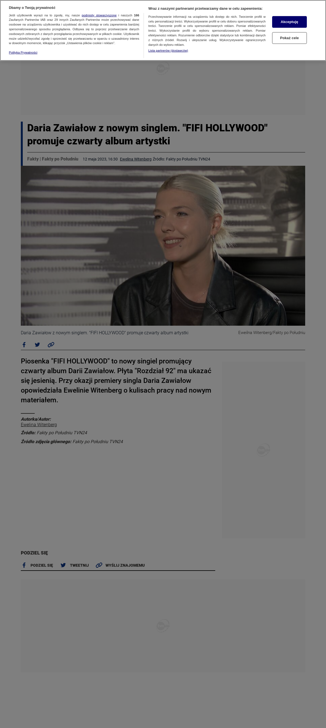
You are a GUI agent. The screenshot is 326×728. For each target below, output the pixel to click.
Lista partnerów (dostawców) (168, 50)
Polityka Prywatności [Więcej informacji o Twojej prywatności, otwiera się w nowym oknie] (23, 52)
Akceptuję (289, 22)
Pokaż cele (289, 38)
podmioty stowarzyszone (99, 15)
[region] (163, 30)
